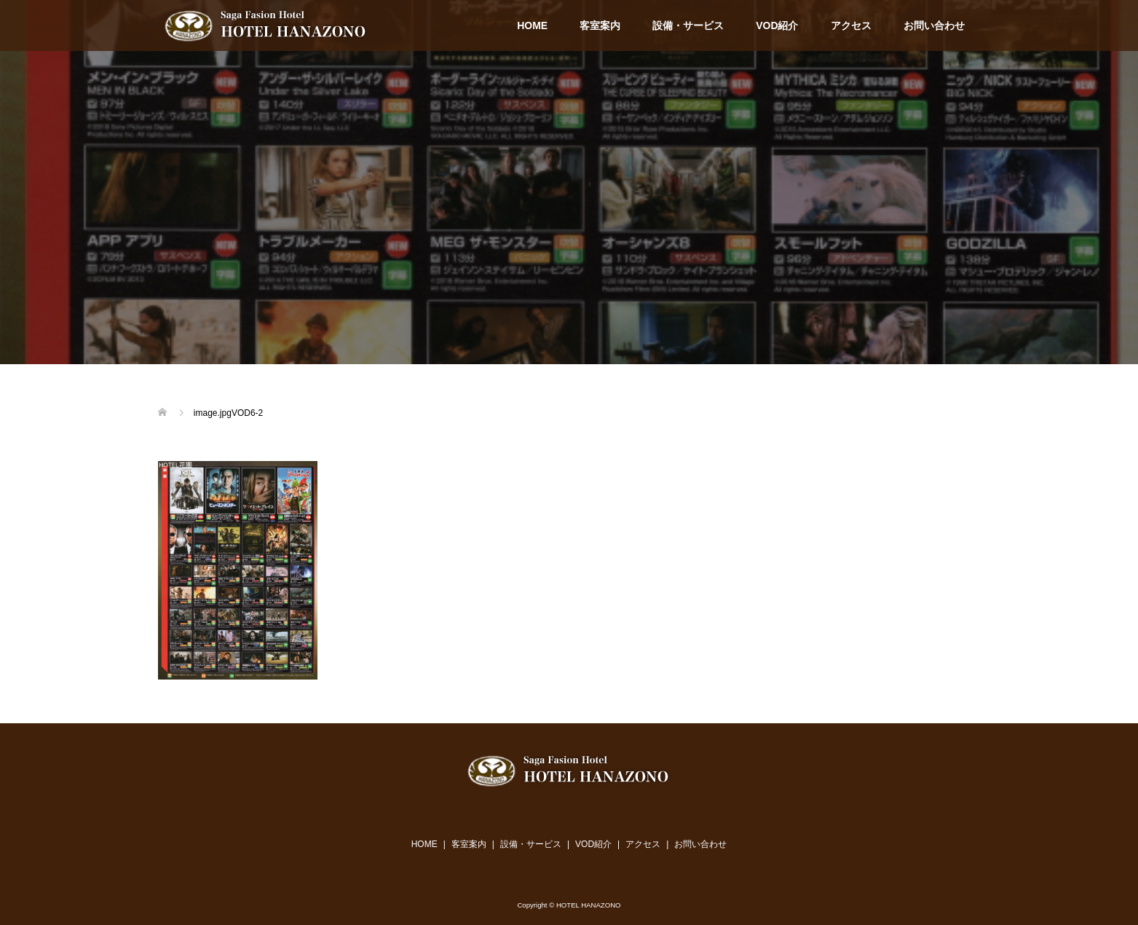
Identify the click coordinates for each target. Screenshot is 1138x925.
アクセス (851, 25)
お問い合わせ (934, 25)
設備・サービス (688, 25)
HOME (532, 25)
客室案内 (600, 25)
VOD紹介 (777, 25)
